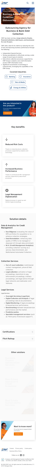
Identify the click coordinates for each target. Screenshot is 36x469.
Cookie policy (28, 448)
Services (18, 9)
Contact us (8, 113)
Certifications (9, 332)
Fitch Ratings (8, 339)
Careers (12, 448)
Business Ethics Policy (16, 451)
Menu (33, 3)
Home (4, 9)
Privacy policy (19, 448)
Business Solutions (10, 9)
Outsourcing (23, 9)
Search (28, 3)
